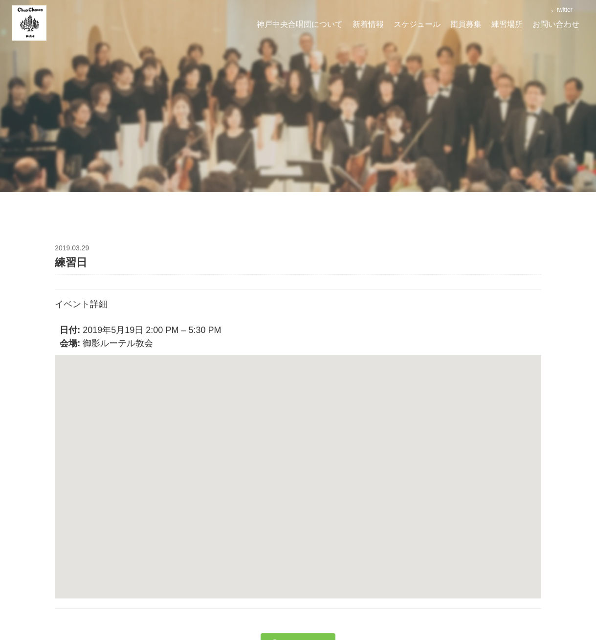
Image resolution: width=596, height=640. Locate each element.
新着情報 (368, 24)
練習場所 (507, 24)
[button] (298, 469)
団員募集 (466, 24)
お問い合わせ (555, 24)
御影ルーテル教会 (118, 345)
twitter (563, 9)
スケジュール (417, 24)
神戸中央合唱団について (300, 24)
